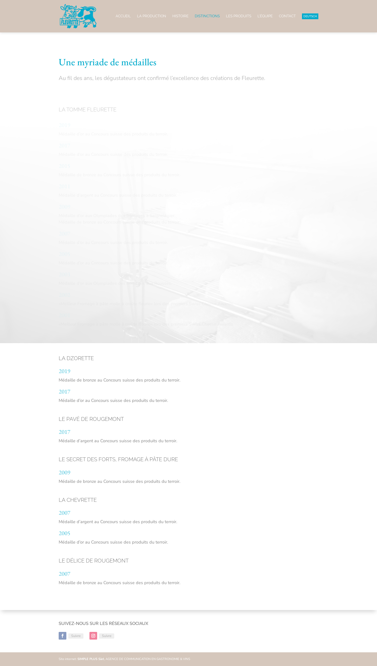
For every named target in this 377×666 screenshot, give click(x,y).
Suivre (76, 636)
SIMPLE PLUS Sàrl (90, 659)
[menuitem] (310, 22)
